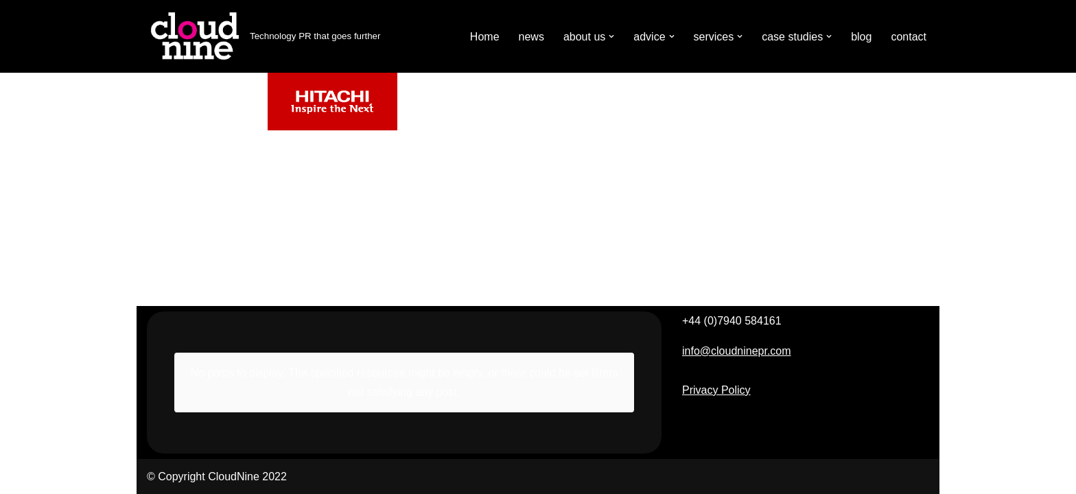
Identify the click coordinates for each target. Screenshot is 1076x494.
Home (485, 37)
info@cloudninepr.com (736, 351)
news (531, 37)
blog (861, 37)
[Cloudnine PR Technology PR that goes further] (263, 36)
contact (908, 37)
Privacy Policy (716, 390)
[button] (611, 36)
